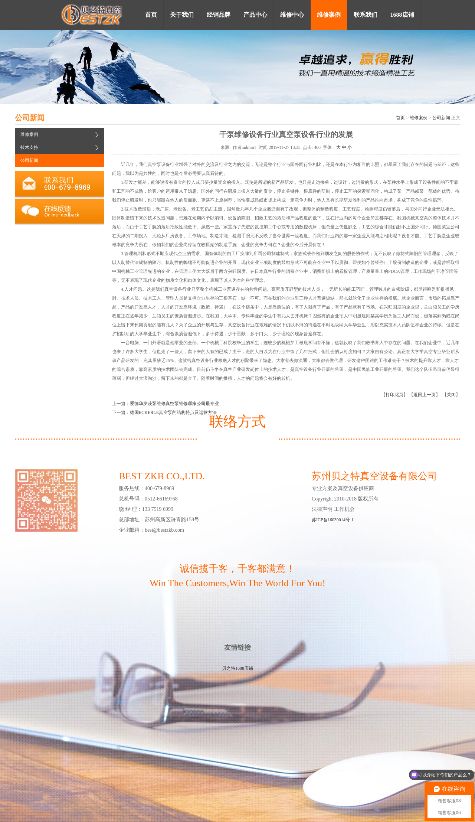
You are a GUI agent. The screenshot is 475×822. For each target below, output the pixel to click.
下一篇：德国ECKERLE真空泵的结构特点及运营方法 (164, 412)
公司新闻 (441, 117)
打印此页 (394, 394)
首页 (400, 117)
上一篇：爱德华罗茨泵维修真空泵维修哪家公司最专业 (165, 403)
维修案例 (419, 117)
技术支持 (29, 147)
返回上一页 (424, 394)
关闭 (451, 394)
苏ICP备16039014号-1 (333, 519)
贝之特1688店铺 (237, 668)
